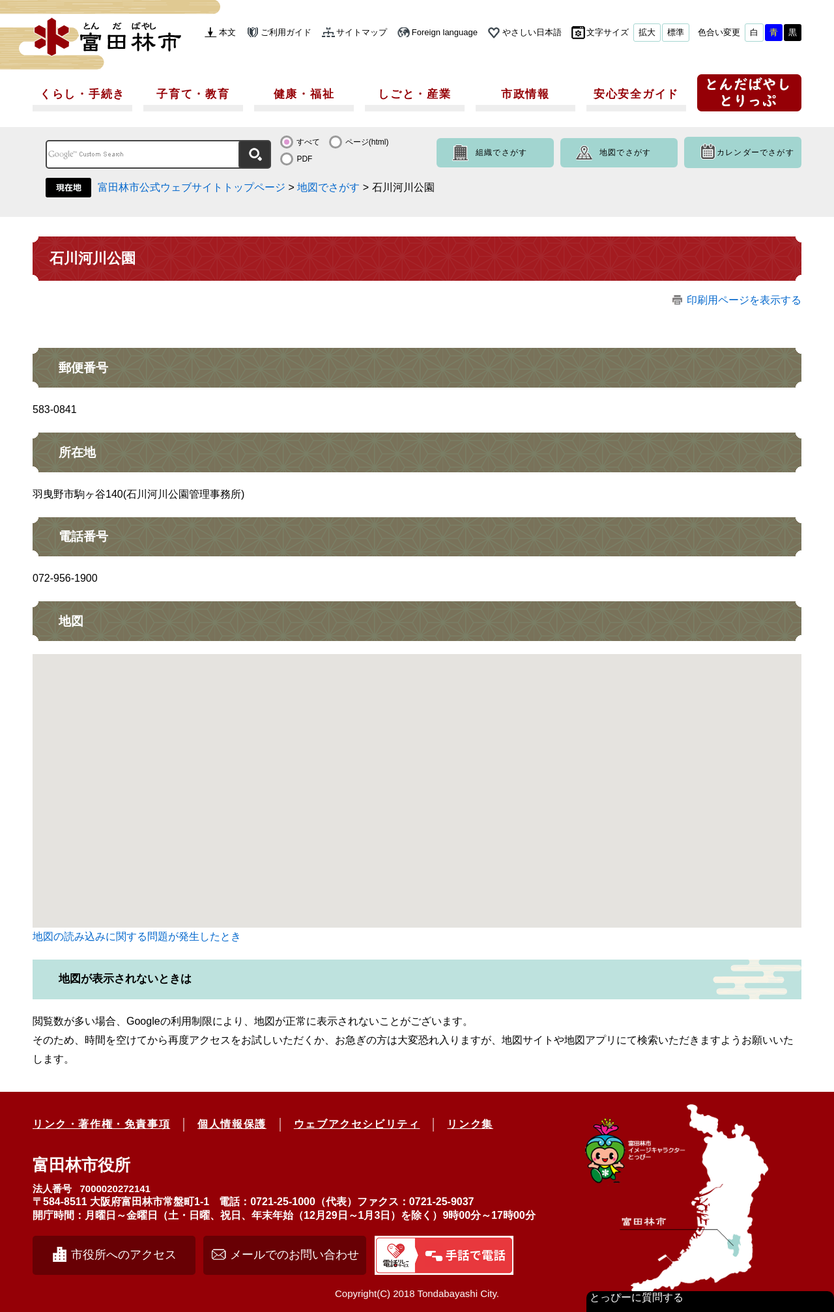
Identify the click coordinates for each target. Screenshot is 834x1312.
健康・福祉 (304, 94)
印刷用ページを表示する (744, 300)
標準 (675, 32)
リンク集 (470, 1124)
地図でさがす (625, 152)
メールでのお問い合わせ (294, 1254)
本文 (227, 32)
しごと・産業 (414, 94)
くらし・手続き (82, 94)
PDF (304, 159)
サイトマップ (361, 32)
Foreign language (445, 32)
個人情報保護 (231, 1124)
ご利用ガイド (286, 32)
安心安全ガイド (636, 94)
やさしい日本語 (532, 32)
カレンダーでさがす (755, 152)
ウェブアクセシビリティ (357, 1124)
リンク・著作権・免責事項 (101, 1124)
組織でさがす (501, 152)
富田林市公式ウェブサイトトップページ (191, 187)
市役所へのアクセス (124, 1254)
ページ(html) (367, 142)
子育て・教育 (192, 94)
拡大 (647, 32)
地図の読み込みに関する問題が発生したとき (137, 936)
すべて (308, 142)
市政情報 (525, 94)
